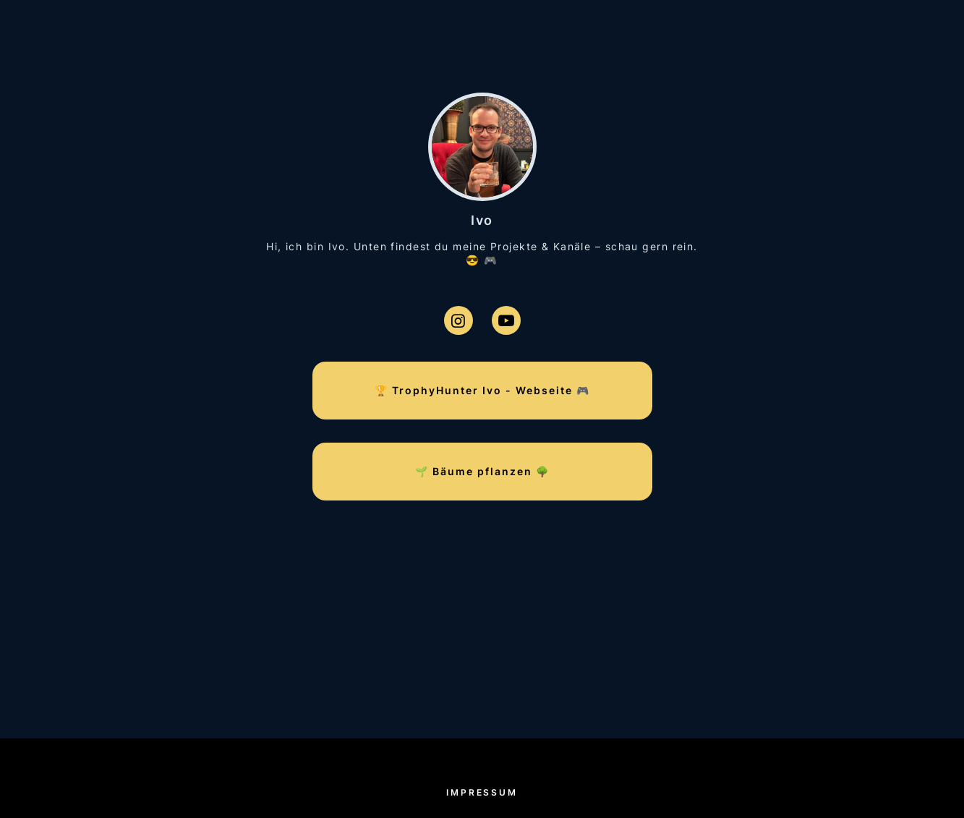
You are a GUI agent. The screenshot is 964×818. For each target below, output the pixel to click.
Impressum (481, 792)
